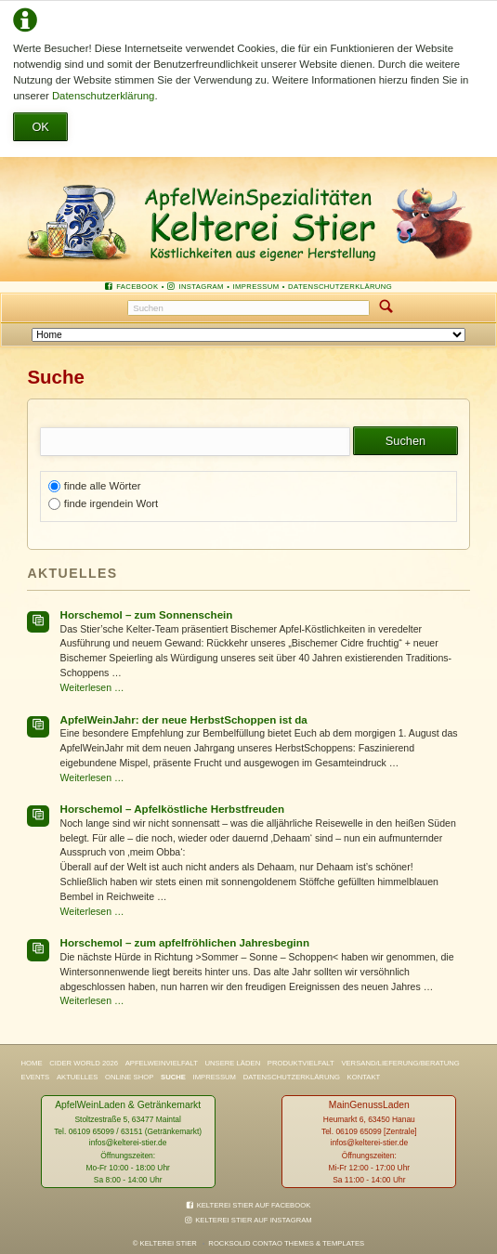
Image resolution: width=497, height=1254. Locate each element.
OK (40, 127)
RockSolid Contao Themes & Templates (286, 1243)
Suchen (386, 308)
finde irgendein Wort (111, 503)
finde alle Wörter (102, 485)
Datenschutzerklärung (103, 95)
